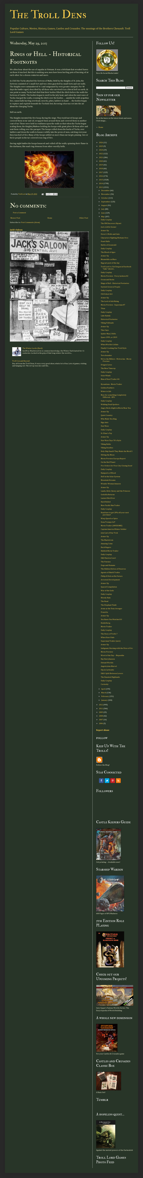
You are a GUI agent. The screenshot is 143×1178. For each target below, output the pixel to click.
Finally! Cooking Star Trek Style (113, 348)
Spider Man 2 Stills (108, 334)
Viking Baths (106, 444)
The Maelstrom (107, 540)
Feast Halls (105, 241)
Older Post (83, 218)
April (103, 689)
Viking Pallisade (107, 323)
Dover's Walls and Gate (110, 234)
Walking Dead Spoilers (110, 404)
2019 (101, 165)
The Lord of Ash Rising (110, 301)
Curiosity (104, 684)
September (106, 202)
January (104, 700)
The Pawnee (106, 562)
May (103, 217)
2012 (101, 705)
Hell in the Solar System (110, 477)
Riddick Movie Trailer (109, 551)
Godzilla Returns (108, 495)
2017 (101, 172)
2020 (101, 161)
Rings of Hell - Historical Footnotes (115, 283)
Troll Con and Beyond (21, 361)
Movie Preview (107, 652)
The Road (104, 601)
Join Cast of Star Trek (109, 533)
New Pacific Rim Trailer (110, 505)
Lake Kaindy (106, 316)
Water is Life (106, 391)
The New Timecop (108, 368)
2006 (101, 723)
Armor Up (105, 230)
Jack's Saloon (16, 230)
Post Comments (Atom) (30, 222)
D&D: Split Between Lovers (112, 673)
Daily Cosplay (106, 220)
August (104, 205)
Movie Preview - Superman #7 (113, 305)
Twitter (107, 780)
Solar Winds (106, 376)
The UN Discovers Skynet (111, 223)
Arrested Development (110, 580)
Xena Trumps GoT (108, 522)
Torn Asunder (106, 355)
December (105, 190)
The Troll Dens (48, 15)
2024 (101, 150)
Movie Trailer (106, 627)
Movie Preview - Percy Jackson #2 (114, 276)
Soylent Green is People (110, 287)
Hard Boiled (106, 502)
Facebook (101, 780)
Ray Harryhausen (108, 659)
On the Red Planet (108, 462)
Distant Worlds (107, 663)
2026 (101, 142)
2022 (101, 154)
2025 (101, 146)
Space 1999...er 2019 (109, 337)
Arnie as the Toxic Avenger (111, 609)
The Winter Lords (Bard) (32, 348)
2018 (101, 168)
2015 (101, 180)
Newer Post (15, 218)
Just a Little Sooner (108, 227)
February (105, 696)
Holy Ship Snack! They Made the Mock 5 (116, 451)
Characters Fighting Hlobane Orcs (114, 238)
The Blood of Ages (108, 252)
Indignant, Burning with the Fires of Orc (117, 648)
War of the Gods (107, 591)
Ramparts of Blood (108, 473)
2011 (101, 708)
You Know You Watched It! (111, 619)
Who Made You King (109, 419)
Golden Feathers (107, 388)
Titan (103, 308)
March (104, 693)
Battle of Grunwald (108, 245)
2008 (101, 716)
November (105, 194)
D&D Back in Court (108, 558)
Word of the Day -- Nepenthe (112, 655)
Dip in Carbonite (107, 670)
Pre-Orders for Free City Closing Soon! (116, 466)
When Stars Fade (107, 637)
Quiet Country (107, 415)
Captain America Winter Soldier (113, 529)
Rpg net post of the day (110, 263)
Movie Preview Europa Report (113, 459)
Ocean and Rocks (107, 280)
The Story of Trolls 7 (109, 634)
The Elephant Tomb (108, 605)
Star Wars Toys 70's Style (111, 440)
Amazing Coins (107, 544)
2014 (101, 183)
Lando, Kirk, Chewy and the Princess (115, 491)
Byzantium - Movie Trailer (111, 384)
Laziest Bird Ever (108, 498)
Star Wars (105, 426)
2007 (101, 720)
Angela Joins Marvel (109, 666)
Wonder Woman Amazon (111, 484)
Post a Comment (19, 213)
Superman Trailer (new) (110, 641)
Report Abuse (102, 730)
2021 (101, 157)
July (103, 209)
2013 (101, 187)
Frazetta (104, 612)
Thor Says (105, 330)
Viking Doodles (107, 448)
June (103, 213)
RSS (118, 780)
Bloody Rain (105, 598)
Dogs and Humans (108, 565)
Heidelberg (105, 623)
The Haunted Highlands (110, 677)
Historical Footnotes (109, 319)
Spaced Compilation (109, 587)
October (104, 198)
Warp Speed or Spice (109, 518)
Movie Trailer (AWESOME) (111, 526)
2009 (101, 712)
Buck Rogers (106, 547)
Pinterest (112, 780)
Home (49, 218)
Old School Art (107, 294)
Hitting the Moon (107, 455)
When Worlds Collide (109, 344)
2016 (101, 176)
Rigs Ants (104, 422)
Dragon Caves (106, 365)
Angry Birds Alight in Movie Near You (116, 408)
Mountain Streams (108, 480)
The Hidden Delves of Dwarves (113, 569)
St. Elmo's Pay (106, 433)
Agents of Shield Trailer (110, 572)
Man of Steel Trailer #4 (110, 379)
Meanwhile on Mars (108, 259)
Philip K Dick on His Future (112, 576)
